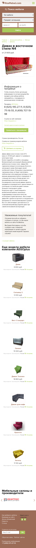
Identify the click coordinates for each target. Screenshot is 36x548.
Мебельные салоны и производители (17, 492)
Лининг (18, 348)
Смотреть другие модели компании (14, 125)
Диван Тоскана (18, 376)
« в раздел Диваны (8, 241)
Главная (4, 40)
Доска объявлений (8, 519)
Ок (22, 532)
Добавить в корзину (14, 148)
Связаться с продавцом (16, 130)
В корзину (29, 269)
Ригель (18, 460)
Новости (5, 521)
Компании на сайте (8, 517)
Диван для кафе (18, 404)
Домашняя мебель (16, 40)
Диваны (12, 42)
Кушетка (18, 432)
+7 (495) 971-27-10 (9, 543)
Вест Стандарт (18, 320)
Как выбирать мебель (9, 515)
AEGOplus (15, 104)
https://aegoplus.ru (10, 121)
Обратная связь (7, 537)
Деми (18, 264)
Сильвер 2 (18, 292)
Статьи (4, 523)
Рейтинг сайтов (19, 537)
